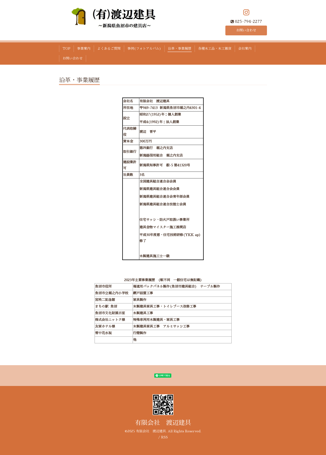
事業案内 (83, 48)
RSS (164, 437)
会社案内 (245, 48)
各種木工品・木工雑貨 (214, 48)
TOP (66, 48)
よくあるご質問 (109, 48)
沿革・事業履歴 (179, 48)
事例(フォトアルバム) (144, 48)
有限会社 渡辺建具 (163, 423)
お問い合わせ (246, 30)
